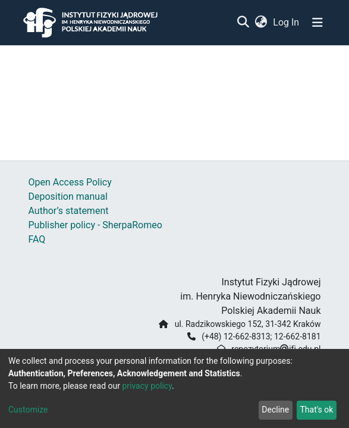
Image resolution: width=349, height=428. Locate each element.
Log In (286, 22)
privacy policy (147, 386)
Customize (28, 409)
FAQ (37, 239)
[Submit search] (243, 22)
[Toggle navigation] (317, 22)
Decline (275, 409)
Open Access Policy (70, 182)
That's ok (316, 409)
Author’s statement (69, 210)
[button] (261, 22)
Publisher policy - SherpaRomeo (95, 225)
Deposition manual (68, 196)
